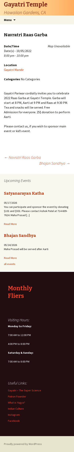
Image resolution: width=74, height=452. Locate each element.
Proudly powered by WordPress (23, 444)
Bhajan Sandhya (54, 163)
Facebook (14, 421)
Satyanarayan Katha (24, 193)
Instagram (14, 414)
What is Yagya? (16, 402)
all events (9, 264)
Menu (8, 20)
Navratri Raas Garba (22, 157)
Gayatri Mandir (14, 70)
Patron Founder (17, 396)
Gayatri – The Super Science (24, 390)
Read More (10, 224)
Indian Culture (16, 408)
